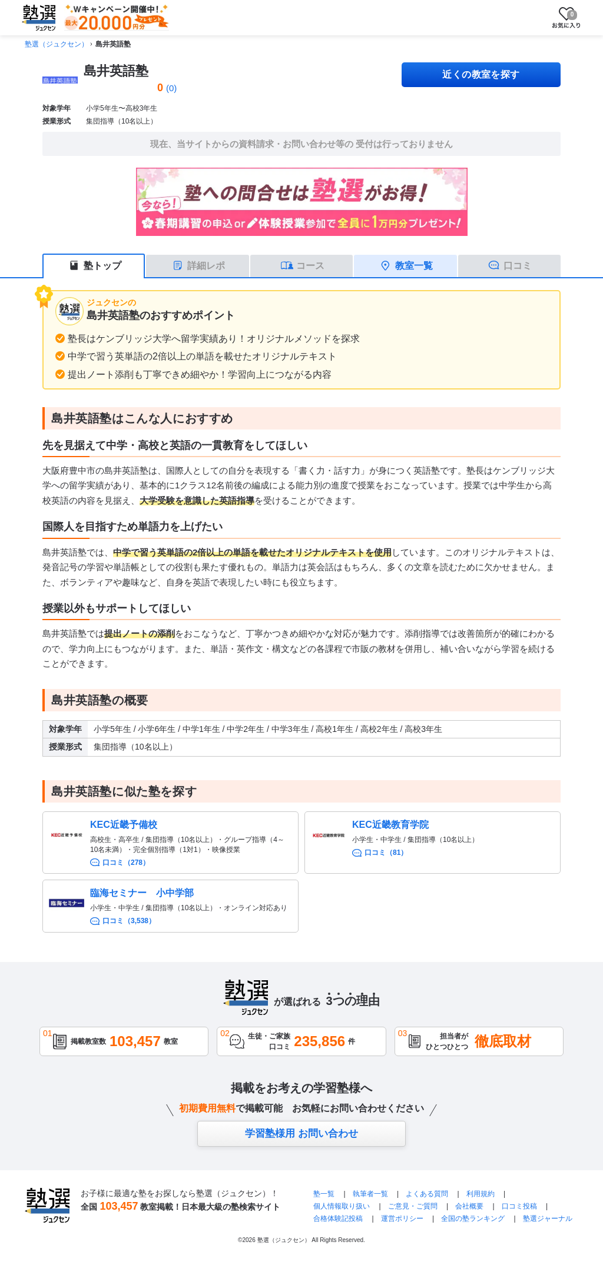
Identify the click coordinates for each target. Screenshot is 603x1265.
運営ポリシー (402, 1218)
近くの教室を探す (481, 74)
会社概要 (469, 1206)
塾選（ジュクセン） (56, 44)
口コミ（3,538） (128, 921)
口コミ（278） (126, 862)
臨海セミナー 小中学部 (142, 893)
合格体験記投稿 (338, 1218)
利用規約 (480, 1194)
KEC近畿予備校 (123, 825)
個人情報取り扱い (341, 1206)
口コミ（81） (386, 852)
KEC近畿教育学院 (390, 825)
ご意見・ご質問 (413, 1206)
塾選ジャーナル (547, 1218)
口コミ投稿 (519, 1206)
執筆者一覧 (370, 1194)
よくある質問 (428, 1194)
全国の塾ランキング (473, 1218)
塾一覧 (323, 1194)
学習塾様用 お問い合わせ (301, 1133)
